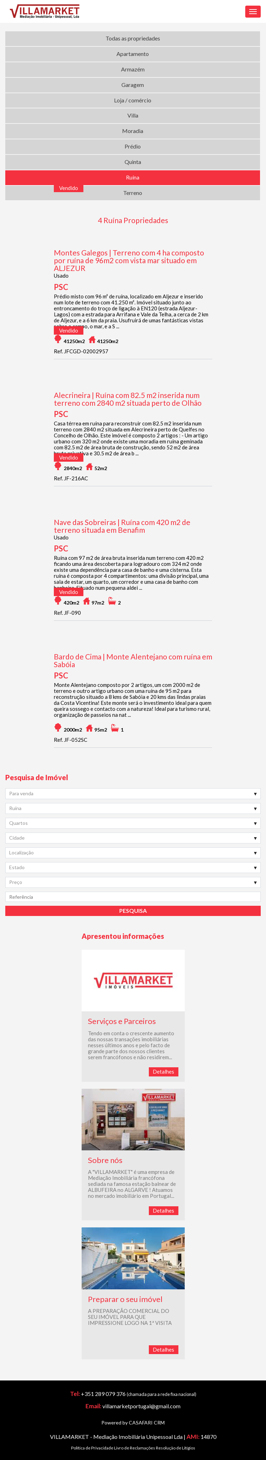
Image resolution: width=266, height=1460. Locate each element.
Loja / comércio (132, 100)
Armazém (133, 69)
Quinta (133, 161)
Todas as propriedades (133, 38)
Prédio (133, 146)
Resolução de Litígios (175, 1447)
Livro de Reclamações (134, 1447)
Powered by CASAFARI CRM (133, 1423)
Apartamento (132, 53)
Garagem (132, 84)
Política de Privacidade (92, 1447)
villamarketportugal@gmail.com (141, 1406)
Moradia (132, 130)
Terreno (132, 192)
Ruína (132, 177)
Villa (132, 115)
